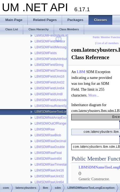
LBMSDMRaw (45, 129)
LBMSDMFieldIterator (50, 41)
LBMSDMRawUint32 (49, 176)
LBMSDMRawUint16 (49, 170)
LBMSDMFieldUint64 (49, 88)
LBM (81, 72)
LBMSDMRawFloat (48, 153)
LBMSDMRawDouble (50, 147)
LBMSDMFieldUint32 (49, 82)
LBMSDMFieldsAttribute (52, 59)
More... (93, 95)
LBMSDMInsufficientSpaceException (60, 106)
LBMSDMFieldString (49, 65)
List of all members (108, 43)
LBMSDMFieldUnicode (51, 100)
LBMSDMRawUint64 (49, 182)
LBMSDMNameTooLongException (59, 112)
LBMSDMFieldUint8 (49, 94)
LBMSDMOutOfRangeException (57, 123)
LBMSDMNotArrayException (55, 117)
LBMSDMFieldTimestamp (53, 71)
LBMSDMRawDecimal (50, 141)
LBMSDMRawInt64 (48, 159)
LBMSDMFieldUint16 (49, 76)
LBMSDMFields (46, 53)
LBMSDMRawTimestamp (52, 164)
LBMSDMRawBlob (48, 135)
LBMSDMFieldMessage (51, 47)
